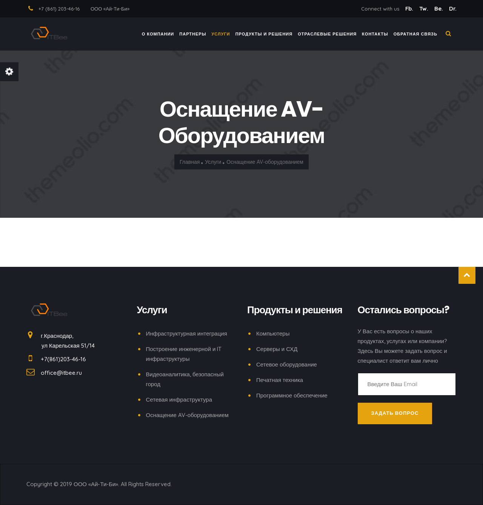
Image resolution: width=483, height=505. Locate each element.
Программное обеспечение (292, 395)
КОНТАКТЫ (375, 35)
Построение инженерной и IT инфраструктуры (184, 353)
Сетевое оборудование (286, 364)
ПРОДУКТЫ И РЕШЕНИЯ (264, 35)
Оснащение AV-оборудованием (187, 415)
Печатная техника (279, 379)
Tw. (424, 8)
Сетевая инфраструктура (179, 399)
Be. (439, 8)
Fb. (410, 8)
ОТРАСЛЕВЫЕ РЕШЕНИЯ (327, 35)
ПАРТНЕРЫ (192, 35)
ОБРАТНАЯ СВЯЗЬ (415, 35)
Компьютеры (272, 333)
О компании (158, 35)
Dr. (453, 8)
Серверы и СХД (276, 349)
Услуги (221, 35)
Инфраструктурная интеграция (186, 333)
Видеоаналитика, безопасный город (185, 379)
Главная (190, 162)
